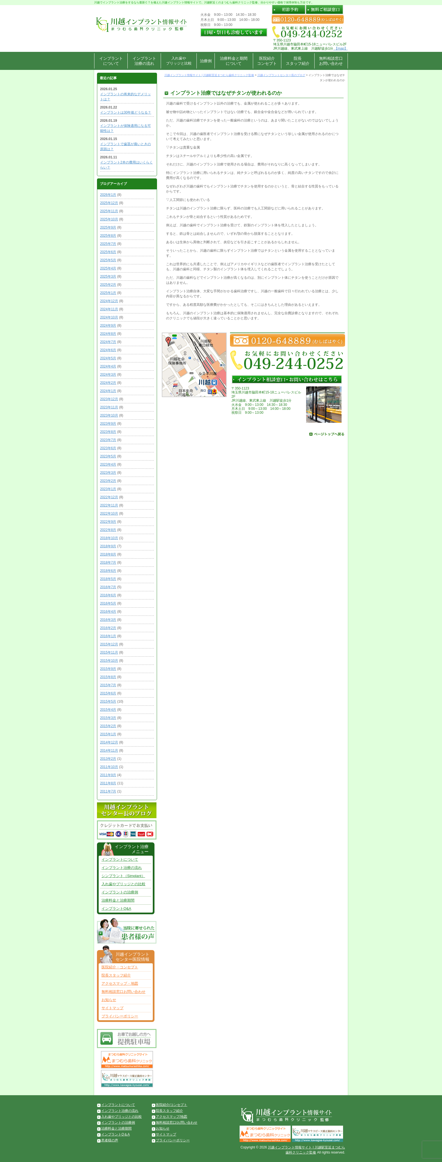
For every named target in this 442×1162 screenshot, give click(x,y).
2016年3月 (108, 620)
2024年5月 (108, 358)
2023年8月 (108, 432)
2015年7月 (108, 685)
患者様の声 (109, 1140)
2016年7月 (108, 587)
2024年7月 (108, 342)
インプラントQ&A (116, 908)
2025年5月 (108, 260)
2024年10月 (109, 317)
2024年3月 (108, 375)
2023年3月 (108, 473)
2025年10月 (109, 219)
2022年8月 (108, 530)
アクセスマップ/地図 (171, 1117)
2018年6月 (108, 571)
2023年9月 (108, 424)
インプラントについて (111, 61)
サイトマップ (112, 1008)
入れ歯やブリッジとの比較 (123, 884)
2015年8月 (108, 677)
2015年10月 (109, 661)
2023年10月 (109, 415)
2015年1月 (108, 734)
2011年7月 (108, 791)
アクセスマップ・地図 (119, 983)
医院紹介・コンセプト (119, 967)
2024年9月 (108, 325)
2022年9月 (108, 522)
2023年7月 (108, 440)
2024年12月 (109, 301)
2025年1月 (108, 293)
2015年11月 (109, 652)
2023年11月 (109, 407)
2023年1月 (108, 489)
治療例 (206, 61)
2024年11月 (109, 309)
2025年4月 (108, 268)
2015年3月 (108, 718)
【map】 (340, 48)
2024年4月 (108, 366)
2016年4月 (108, 612)
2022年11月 (109, 505)
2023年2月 (108, 481)
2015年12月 (109, 644)
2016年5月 (108, 603)
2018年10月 (109, 538)
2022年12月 (109, 497)
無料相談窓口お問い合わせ (331, 61)
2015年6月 (108, 693)
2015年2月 (108, 726)
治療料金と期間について (233, 61)
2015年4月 (108, 710)
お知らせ (108, 1000)
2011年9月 (108, 775)
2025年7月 (108, 244)
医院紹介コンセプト (267, 61)
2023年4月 (108, 464)
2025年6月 (108, 252)
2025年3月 (108, 276)
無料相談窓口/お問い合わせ (176, 1123)
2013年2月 (108, 759)
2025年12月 (109, 203)
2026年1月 (108, 195)
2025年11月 (109, 211)
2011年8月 (108, 783)
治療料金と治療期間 (117, 900)
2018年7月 (108, 563)
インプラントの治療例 (119, 892)
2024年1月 (108, 391)
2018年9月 (108, 546)
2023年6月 (108, 448)
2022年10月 (109, 513)
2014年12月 (109, 742)
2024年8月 (108, 334)
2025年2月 (108, 285)
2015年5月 (108, 701)
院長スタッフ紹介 (298, 61)
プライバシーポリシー (119, 1016)
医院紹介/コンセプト (171, 1105)
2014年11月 (109, 750)
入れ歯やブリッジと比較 (179, 60)
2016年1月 (108, 636)
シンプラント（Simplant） (123, 876)
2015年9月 (108, 669)
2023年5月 (108, 456)
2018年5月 (108, 579)
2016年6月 (108, 595)
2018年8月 (108, 554)
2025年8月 (108, 236)
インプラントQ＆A (115, 1134)
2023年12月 (109, 399)
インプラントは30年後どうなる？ (125, 112)
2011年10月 (109, 767)
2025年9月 (108, 227)
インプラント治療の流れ (144, 61)
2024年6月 (108, 350)
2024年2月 (108, 383)
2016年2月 (108, 628)
